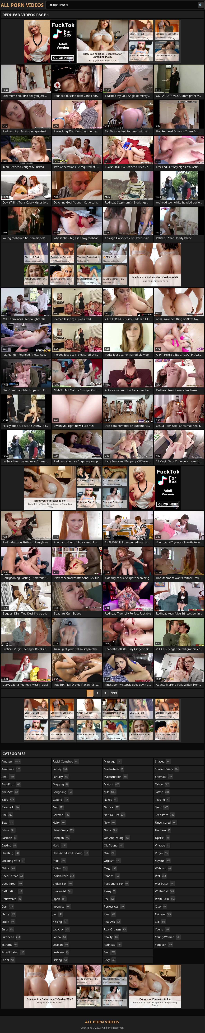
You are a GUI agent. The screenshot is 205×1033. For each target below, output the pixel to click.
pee (109, 898)
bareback (11, 807)
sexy (110, 960)
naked (111, 799)
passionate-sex (116, 883)
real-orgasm (115, 929)
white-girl (165, 891)
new (110, 822)
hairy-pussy (63, 830)
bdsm (9, 830)
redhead (113, 944)
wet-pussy (165, 883)
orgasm (112, 860)
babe (8, 799)
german (61, 815)
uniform (163, 830)
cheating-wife (13, 860)
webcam (163, 868)
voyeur (163, 860)
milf (110, 792)
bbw (8, 822)
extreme (10, 944)
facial (8, 960)
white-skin (165, 898)
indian (60, 868)
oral (110, 853)
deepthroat (12, 883)
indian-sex (63, 883)
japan (60, 898)
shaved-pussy (167, 769)
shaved (163, 761)
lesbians (61, 952)
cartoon (9, 837)
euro (8, 929)
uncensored (166, 822)
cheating (11, 853)
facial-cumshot (66, 761)
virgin (162, 853)
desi (8, 906)
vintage (162, 845)
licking (60, 960)
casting (9, 845)
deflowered (12, 898)
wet (161, 876)
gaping (61, 799)
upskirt (162, 837)
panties (112, 876)
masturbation (116, 776)
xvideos (163, 914)
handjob (61, 837)
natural (112, 807)
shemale (164, 776)
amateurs (11, 769)
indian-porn (64, 876)
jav (58, 914)
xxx (160, 921)
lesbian (61, 944)
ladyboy (61, 929)
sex (110, 952)
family (60, 769)
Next (114, 693)
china (9, 868)
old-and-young (117, 837)
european (11, 937)
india (59, 860)
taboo (162, 784)
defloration (12, 891)
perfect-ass (114, 906)
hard (60, 845)
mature (112, 784)
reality (111, 937)
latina (60, 937)
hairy (59, 822)
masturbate (114, 769)
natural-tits (114, 815)
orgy (110, 868)
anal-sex (10, 792)
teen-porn (165, 815)
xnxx (161, 906)
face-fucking (13, 952)
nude (111, 830)
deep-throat (13, 876)
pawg (110, 891)
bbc (7, 815)
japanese (62, 906)
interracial (63, 891)
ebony (9, 914)
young (162, 929)
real (110, 914)
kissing (60, 921)
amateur (11, 761)
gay (58, 807)
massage (113, 761)
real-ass (112, 921)
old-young (114, 845)
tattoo (162, 792)
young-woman (168, 937)
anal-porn (11, 784)
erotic (8, 921)
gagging (61, 784)
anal (8, 776)
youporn (164, 944)
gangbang (63, 792)
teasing (162, 799)
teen (162, 807)
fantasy (61, 776)
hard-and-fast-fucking (71, 853)
